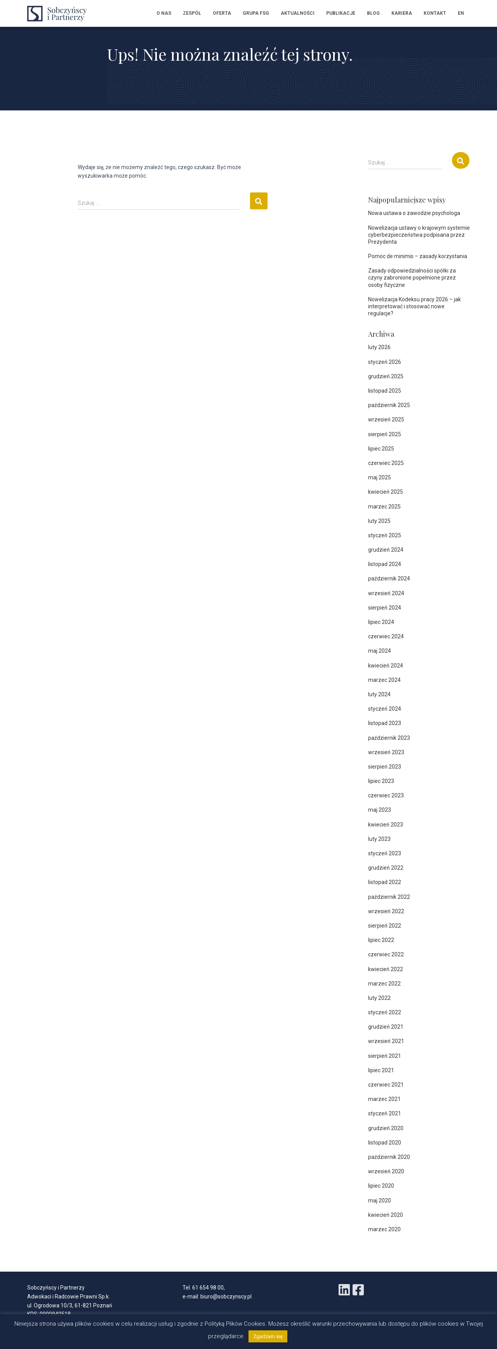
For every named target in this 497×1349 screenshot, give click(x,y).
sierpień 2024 (384, 608)
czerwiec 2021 (386, 1085)
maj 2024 (379, 651)
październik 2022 (389, 897)
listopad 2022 (384, 882)
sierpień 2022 (384, 926)
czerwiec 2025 (386, 463)
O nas (163, 13)
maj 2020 (379, 1200)
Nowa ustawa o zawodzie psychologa (414, 213)
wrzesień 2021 (386, 1041)
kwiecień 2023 (385, 824)
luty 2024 (379, 694)
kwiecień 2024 (385, 665)
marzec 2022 (384, 983)
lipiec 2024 (381, 622)
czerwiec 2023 (386, 795)
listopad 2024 (384, 564)
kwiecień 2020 (385, 1215)
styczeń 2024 (384, 709)
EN (461, 13)
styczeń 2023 (384, 853)
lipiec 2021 (381, 1070)
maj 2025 (379, 477)
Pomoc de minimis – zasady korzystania (417, 256)
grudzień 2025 (385, 376)
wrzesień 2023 (386, 752)
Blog (373, 13)
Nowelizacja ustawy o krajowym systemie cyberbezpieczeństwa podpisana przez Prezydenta (419, 235)
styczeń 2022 (384, 1012)
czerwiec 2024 (386, 636)
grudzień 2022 (385, 868)
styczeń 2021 (384, 1113)
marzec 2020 (384, 1229)
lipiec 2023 (381, 781)
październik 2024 (389, 578)
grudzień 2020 (385, 1128)
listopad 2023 (384, 723)
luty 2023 (379, 839)
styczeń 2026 (384, 362)
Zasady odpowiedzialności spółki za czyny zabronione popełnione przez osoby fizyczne (412, 277)
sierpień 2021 (384, 1056)
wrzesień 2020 (386, 1171)
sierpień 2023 (384, 767)
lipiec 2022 (381, 940)
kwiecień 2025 (385, 492)
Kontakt (435, 13)
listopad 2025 (384, 391)
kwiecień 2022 (385, 969)
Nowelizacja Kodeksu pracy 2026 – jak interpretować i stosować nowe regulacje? (414, 306)
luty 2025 (379, 521)
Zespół (192, 13)
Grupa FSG (256, 13)
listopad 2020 (384, 1142)
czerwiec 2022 (386, 954)
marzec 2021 (384, 1099)
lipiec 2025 (381, 449)
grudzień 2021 (385, 1027)
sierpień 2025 (384, 434)
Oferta (222, 13)
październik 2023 (389, 738)
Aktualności (298, 13)
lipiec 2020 (381, 1186)
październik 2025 (389, 405)
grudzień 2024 (385, 550)
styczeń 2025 (384, 535)
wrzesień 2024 (386, 593)
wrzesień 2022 (386, 911)
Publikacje (340, 13)
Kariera (401, 13)
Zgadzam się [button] (268, 1336)
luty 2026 (379, 347)
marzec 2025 (384, 506)
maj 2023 (379, 810)
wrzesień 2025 (386, 419)
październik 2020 (389, 1157)
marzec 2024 (384, 680)
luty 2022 (379, 998)
